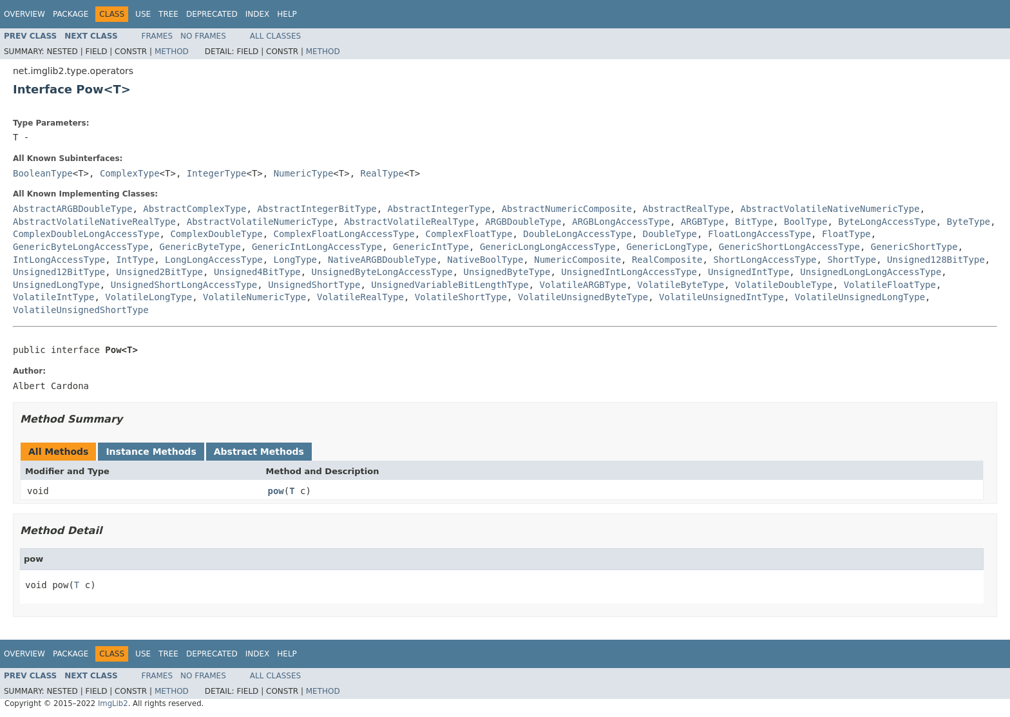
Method (172, 51)
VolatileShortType (461, 297)
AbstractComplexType (194, 209)
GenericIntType (431, 247)
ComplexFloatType (469, 234)
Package (70, 14)
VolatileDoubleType (784, 285)
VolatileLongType (148, 297)
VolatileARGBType (583, 285)
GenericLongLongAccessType (548, 247)
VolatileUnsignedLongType (860, 297)
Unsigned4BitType (257, 272)
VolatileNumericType (254, 297)
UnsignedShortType (314, 285)
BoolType (805, 221)
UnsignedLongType (56, 285)
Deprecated (212, 14)
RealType (382, 173)
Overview (24, 14)
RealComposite (667, 259)
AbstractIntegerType (439, 209)
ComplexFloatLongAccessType (344, 234)
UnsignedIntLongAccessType (629, 272)
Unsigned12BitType (59, 272)
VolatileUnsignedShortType (81, 310)
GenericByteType (200, 247)
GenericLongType (666, 247)
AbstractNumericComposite (567, 209)
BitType (754, 221)
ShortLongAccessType (764, 259)
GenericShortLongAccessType (789, 247)
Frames (157, 36)
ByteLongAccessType (887, 221)
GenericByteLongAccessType (81, 247)
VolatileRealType (360, 297)
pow (276, 491)
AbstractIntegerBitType (316, 209)
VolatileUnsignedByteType (583, 297)
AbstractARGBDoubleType (72, 209)
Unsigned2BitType (159, 272)
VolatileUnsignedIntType (721, 297)
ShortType (851, 259)
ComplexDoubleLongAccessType (86, 234)
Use (143, 14)
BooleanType (43, 173)
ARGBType (702, 221)
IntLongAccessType (59, 259)
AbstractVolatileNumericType (260, 221)
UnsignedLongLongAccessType (870, 272)
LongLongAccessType (214, 259)
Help (287, 14)
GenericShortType (914, 247)
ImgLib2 (113, 703)
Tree (168, 14)
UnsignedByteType (507, 272)
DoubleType (670, 234)
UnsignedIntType (748, 272)
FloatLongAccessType (759, 234)
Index (257, 14)
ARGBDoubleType (523, 221)
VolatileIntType (53, 297)
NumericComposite (577, 259)
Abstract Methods (259, 451)
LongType (295, 259)
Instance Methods (151, 451)
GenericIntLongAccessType (317, 247)
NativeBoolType (485, 259)
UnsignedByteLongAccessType (382, 272)
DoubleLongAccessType (577, 234)
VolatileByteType (680, 285)
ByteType (968, 221)
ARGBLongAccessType (621, 221)
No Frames (203, 36)
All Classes (275, 36)
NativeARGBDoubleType (382, 259)
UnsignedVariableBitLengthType (449, 285)
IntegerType (217, 173)
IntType (135, 259)
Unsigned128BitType (936, 259)
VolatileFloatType (890, 285)
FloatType (846, 234)
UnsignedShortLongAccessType (184, 285)
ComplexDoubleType (216, 234)
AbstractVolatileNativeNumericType (830, 209)
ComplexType (130, 173)
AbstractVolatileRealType (409, 221)
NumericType (304, 173)
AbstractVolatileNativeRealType (94, 221)
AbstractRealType (686, 209)
